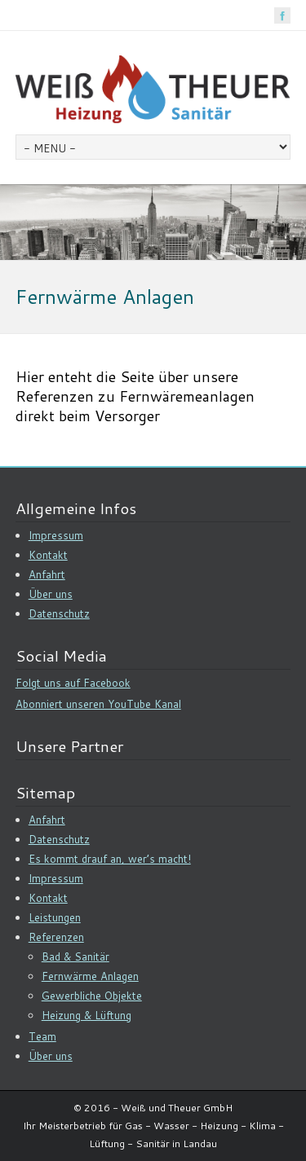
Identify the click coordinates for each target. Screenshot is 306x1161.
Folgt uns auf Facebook (73, 682)
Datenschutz (59, 613)
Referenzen (56, 937)
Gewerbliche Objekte (92, 995)
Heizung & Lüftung (86, 1015)
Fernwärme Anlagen (90, 976)
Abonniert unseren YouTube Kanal (98, 704)
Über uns (51, 594)
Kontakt (48, 555)
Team (42, 1036)
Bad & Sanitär (75, 956)
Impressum (56, 535)
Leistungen (55, 917)
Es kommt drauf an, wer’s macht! (110, 858)
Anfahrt (47, 574)
